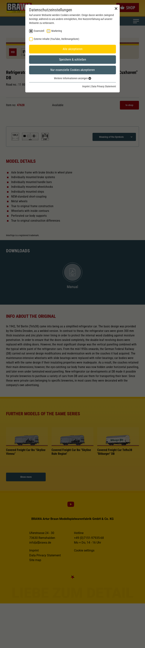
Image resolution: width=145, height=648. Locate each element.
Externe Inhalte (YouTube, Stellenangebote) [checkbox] (56, 38)
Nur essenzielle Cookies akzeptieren (72, 70)
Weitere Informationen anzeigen (72, 78)
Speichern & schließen (72, 59)
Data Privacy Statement (103, 86)
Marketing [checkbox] (56, 30)
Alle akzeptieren (73, 49)
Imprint (86, 86)
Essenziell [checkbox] (39, 30)
